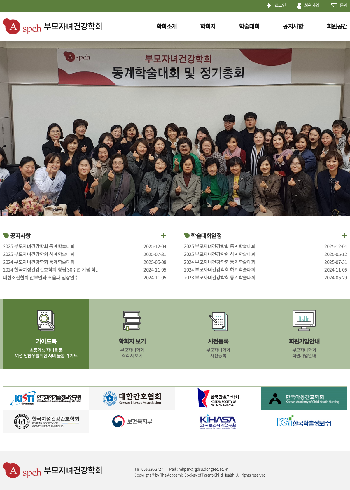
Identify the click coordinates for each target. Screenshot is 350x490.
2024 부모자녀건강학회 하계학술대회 (220, 269)
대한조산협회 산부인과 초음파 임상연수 (40, 277)
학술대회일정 (203, 236)
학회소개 (166, 26)
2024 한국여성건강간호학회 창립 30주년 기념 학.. (50, 269)
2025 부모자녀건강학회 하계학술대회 (39, 254)
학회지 (208, 26)
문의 (339, 6)
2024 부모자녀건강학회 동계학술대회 (39, 262)
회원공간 (337, 26)
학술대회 (249, 26)
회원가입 (308, 6)
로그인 (276, 6)
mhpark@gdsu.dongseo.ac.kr (203, 469)
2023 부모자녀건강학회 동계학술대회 (220, 277)
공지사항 (293, 26)
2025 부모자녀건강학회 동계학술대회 (39, 246)
